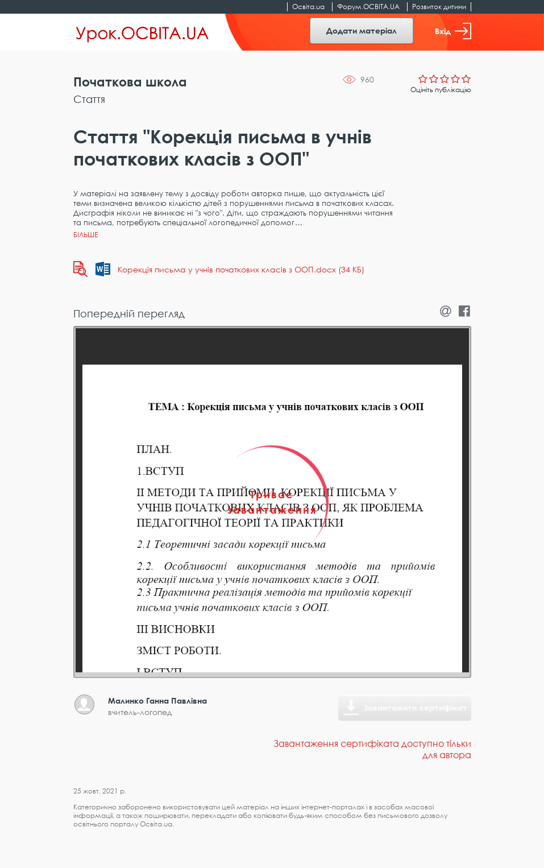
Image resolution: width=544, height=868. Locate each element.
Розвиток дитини (439, 6)
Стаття (89, 99)
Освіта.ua (308, 6)
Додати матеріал (361, 30)
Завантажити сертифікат (415, 707)
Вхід (453, 31)
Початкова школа (130, 81)
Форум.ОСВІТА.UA (368, 6)
